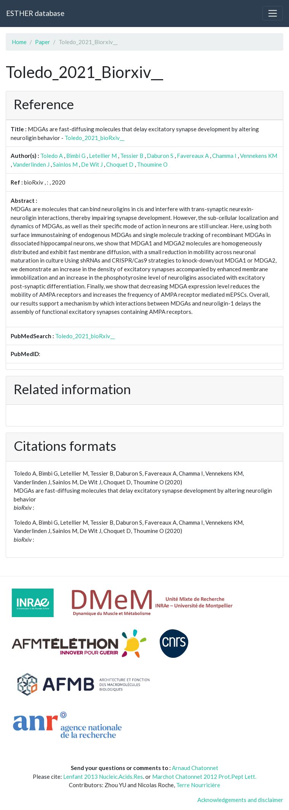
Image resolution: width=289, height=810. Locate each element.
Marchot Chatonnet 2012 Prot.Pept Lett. (204, 776)
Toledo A (51, 155)
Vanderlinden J (31, 164)
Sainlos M (65, 164)
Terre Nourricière (198, 784)
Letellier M (103, 155)
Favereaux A (193, 155)
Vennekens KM (258, 155)
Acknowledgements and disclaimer (240, 799)
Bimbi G (76, 155)
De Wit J (92, 164)
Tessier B (131, 155)
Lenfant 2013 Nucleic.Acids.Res (103, 776)
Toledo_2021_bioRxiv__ (94, 137)
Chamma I (224, 155)
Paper (42, 41)
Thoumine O (152, 164)
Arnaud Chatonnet (195, 767)
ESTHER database (35, 13)
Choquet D (119, 164)
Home (19, 41)
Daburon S (160, 155)
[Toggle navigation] (272, 13)
